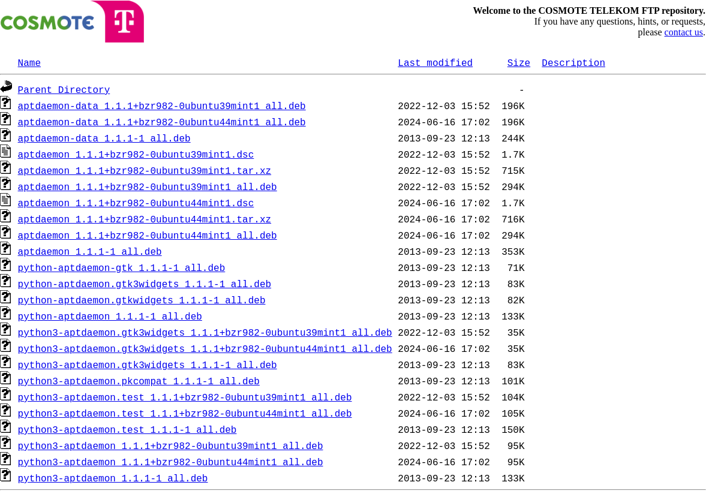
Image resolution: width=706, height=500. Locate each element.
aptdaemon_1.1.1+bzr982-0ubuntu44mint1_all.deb (147, 235)
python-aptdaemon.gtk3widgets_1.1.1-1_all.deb (144, 283)
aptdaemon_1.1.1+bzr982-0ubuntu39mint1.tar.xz (144, 170)
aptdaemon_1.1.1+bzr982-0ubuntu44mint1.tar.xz (144, 218)
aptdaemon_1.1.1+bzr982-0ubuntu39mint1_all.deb (147, 186)
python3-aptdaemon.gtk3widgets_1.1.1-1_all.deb (147, 364)
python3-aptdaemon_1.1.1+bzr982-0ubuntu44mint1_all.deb (170, 461)
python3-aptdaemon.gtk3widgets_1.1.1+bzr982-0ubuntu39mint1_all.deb (205, 332)
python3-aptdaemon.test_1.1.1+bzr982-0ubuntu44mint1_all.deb (185, 413)
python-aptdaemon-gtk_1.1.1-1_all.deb (122, 267)
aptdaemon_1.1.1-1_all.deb (90, 251)
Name (29, 62)
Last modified (435, 62)
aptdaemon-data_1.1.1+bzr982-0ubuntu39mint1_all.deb (162, 105)
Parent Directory (64, 89)
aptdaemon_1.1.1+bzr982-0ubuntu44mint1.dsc (136, 202)
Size (518, 62)
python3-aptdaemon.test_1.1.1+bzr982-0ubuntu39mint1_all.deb (185, 396)
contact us (684, 32)
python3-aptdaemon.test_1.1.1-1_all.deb (127, 429)
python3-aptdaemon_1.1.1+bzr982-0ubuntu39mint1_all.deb (170, 445)
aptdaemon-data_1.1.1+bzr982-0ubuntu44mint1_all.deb (162, 121)
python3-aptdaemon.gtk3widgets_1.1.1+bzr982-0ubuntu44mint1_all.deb (205, 348)
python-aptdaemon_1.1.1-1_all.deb (110, 316)
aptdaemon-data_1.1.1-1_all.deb (104, 137)
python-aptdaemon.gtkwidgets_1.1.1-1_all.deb (142, 299)
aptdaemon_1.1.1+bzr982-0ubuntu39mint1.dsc (136, 154)
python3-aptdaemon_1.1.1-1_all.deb (113, 477)
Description (573, 62)
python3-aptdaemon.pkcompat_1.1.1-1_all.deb (139, 380)
